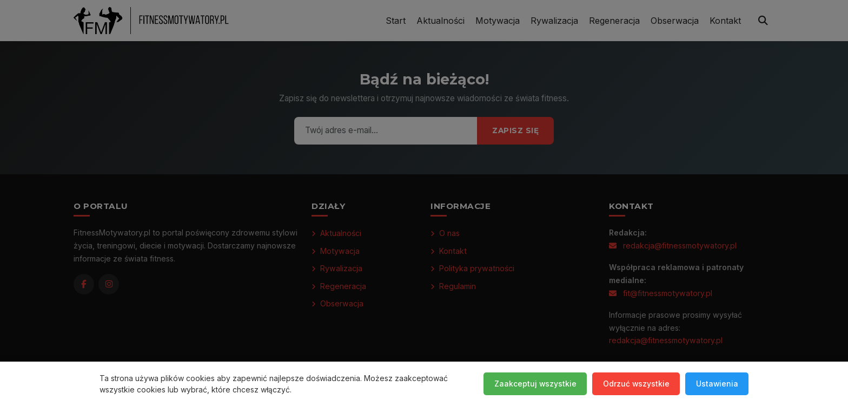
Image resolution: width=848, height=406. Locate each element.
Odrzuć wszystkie (634, 383)
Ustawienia (716, 383)
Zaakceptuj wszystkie (532, 383)
